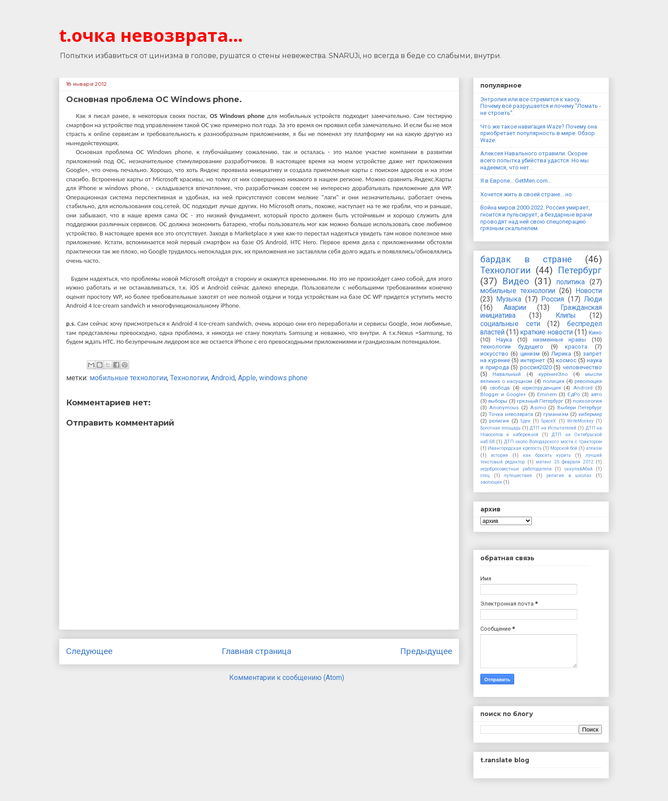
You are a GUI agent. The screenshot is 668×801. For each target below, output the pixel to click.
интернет (532, 360)
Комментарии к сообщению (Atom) (286, 677)
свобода (500, 388)
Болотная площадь (500, 428)
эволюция (491, 482)
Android (223, 378)
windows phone (283, 378)
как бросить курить (547, 455)
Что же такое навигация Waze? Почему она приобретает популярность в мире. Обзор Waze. (538, 133)
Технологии (189, 378)
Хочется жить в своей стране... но (526, 194)
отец (485, 475)
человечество (582, 367)
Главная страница (256, 651)
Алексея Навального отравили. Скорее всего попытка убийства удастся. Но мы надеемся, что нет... (534, 160)
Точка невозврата (511, 414)
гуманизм (555, 414)
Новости (588, 291)
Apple (247, 378)
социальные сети (510, 324)
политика (571, 282)
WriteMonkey (580, 421)
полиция (553, 381)
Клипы (566, 316)
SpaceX (548, 421)
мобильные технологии (128, 378)
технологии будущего (511, 346)
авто (596, 394)
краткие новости (546, 332)
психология (587, 401)
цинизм (530, 353)
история (499, 455)
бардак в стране (526, 259)
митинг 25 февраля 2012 (564, 462)
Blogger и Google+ (503, 394)
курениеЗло (553, 374)
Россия (552, 299)
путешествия (518, 475)
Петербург (580, 270)
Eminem (547, 394)
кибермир (590, 414)
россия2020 (536, 367)
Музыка (508, 299)
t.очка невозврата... (151, 35)
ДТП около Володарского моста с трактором (553, 442)
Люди (593, 299)
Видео (515, 281)
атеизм (594, 448)
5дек (525, 421)
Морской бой (563, 448)
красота (576, 346)
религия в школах (568, 475)
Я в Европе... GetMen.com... (516, 180)
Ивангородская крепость (515, 448)
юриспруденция (541, 388)
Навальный (507, 374)
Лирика (561, 353)
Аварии (515, 308)
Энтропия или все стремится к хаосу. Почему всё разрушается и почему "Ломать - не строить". (540, 106)
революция (588, 381)
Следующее (89, 651)
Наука (504, 339)
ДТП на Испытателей (553, 428)
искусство (494, 353)
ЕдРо (574, 394)
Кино (595, 332)
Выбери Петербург (579, 407)
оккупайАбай (578, 469)
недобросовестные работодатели (516, 469)
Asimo (538, 407)
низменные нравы (559, 339)
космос (566, 360)
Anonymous (504, 407)
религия (499, 421)
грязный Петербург (540, 401)
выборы (497, 401)
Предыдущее (426, 651)
